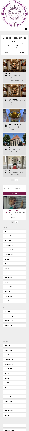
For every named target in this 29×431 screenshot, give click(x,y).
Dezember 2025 (9, 230)
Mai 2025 (7, 249)
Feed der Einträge (9, 301)
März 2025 (7, 258)
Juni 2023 (7, 277)
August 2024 (8, 267)
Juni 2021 (7, 286)
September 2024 (9, 263)
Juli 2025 (7, 244)
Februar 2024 (8, 272)
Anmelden (7, 297)
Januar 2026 (8, 226)
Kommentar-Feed (9, 306)
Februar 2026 (8, 221)
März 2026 (7, 216)
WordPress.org (9, 310)
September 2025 (9, 240)
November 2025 (9, 235)
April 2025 (7, 254)
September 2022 (9, 281)
